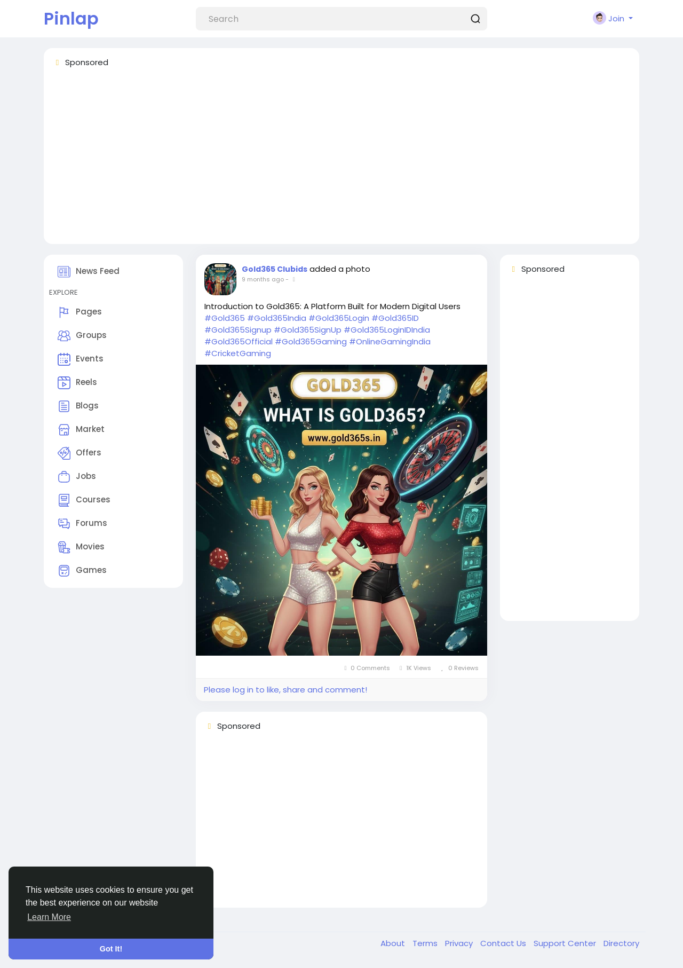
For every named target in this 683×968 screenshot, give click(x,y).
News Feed (89, 271)
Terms (426, 943)
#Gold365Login (338, 318)
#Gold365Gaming (311, 341)
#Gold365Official (238, 341)
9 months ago (263, 279)
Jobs (77, 476)
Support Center (566, 943)
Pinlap (71, 18)
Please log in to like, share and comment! (285, 689)
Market (81, 429)
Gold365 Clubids (274, 269)
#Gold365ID (395, 318)
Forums (82, 523)
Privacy (460, 943)
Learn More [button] (49, 917)
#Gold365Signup (238, 329)
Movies (81, 547)
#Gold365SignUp (308, 329)
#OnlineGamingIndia (390, 341)
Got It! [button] (111, 949)
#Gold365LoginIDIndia (387, 329)
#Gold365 (224, 318)
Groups (82, 335)
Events (81, 359)
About (393, 943)
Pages (80, 312)
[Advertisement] (341, 160)
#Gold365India (276, 318)
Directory (621, 943)
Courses (84, 500)
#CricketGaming (237, 353)
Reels (77, 382)
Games (82, 570)
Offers (79, 453)
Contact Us (504, 943)
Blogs (78, 406)
